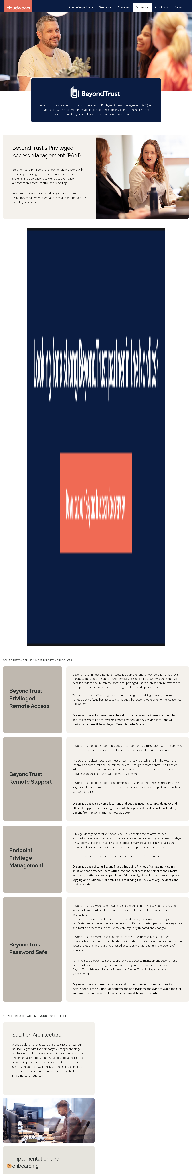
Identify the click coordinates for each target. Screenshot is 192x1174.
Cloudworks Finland (110, 1099)
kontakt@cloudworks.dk (49, 1133)
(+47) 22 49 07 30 (15, 1129)
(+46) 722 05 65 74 (77, 1129)
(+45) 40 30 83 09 (46, 1129)
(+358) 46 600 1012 (109, 1125)
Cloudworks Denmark (49, 1099)
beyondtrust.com (38, 1061)
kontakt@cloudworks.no (18, 1133)
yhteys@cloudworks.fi (110, 1129)
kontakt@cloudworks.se (80, 1133)
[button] (9, 1082)
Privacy (9, 1157)
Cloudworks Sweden (79, 1099)
